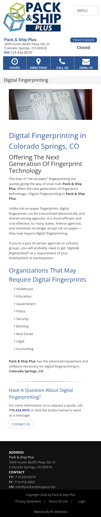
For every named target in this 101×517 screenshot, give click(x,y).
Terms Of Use (58, 501)
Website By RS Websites (51, 512)
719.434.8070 (19, 410)
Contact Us (21, 424)
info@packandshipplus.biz (35, 487)
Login (82, 501)
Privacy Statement (28, 501)
